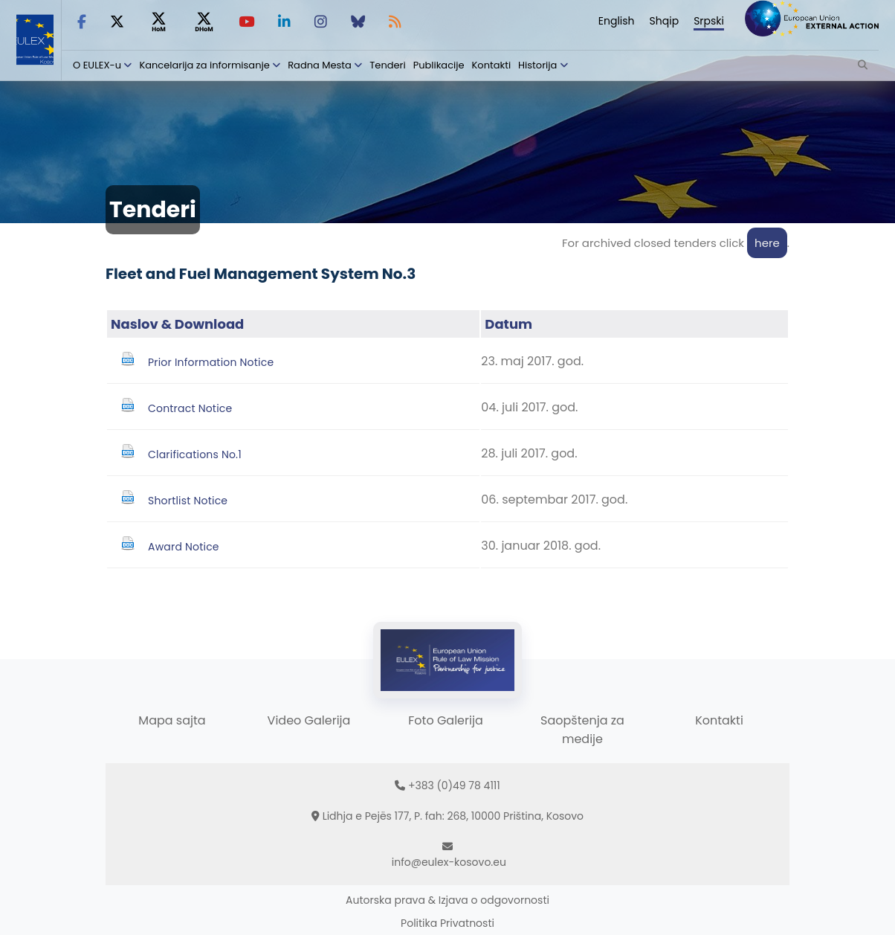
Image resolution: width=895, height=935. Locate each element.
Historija (537, 65)
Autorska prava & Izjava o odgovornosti (447, 900)
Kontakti (491, 65)
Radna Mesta (320, 65)
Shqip (664, 20)
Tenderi (387, 65)
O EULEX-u (97, 65)
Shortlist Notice (187, 500)
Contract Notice (190, 408)
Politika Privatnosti (447, 923)
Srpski (709, 20)
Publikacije (439, 65)
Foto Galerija (445, 720)
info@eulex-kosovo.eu (449, 862)
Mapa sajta (171, 720)
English (616, 20)
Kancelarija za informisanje (205, 65)
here (767, 243)
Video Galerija (309, 720)
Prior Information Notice (211, 362)
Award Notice (183, 546)
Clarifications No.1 (195, 454)
